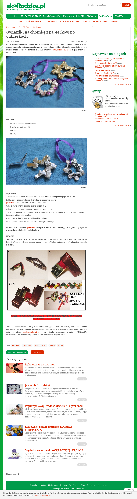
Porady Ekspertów (52, 16)
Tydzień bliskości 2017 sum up (107, 76)
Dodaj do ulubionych (17, 352)
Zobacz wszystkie (123, 84)
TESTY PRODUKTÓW (31, 16)
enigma (112, 70)
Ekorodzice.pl (11, 27)
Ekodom (86, 21)
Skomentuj (37, 352)
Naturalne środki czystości (31, 21)
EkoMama (91, 16)
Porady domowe (100, 21)
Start (16, 16)
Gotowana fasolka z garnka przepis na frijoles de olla (110, 59)
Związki (114, 21)
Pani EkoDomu (105, 16)
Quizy (96, 91)
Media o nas (53, 485)
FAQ (83, 485)
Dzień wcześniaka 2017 (104, 73)
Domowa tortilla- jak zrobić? (106, 63)
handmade (27, 345)
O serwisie (34, 485)
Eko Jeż (108, 60)
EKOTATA (119, 16)
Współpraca (74, 485)
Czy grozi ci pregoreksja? (105, 121)
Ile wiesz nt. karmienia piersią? (107, 119)
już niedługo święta (102, 70)
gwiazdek (31, 227)
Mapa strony (102, 485)
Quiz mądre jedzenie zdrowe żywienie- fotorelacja (110, 67)
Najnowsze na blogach (109, 54)
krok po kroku (40, 345)
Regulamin (91, 485)
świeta (52, 345)
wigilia (60, 345)
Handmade (37, 27)
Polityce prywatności (42, 495)
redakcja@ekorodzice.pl (32, 332)
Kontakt (43, 485)
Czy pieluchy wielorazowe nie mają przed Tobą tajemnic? (111, 115)
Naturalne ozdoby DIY (73, 16)
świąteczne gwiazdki (62, 50)
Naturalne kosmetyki (69, 21)
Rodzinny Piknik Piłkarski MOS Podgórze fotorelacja (111, 79)
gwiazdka (15, 345)
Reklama (63, 485)
